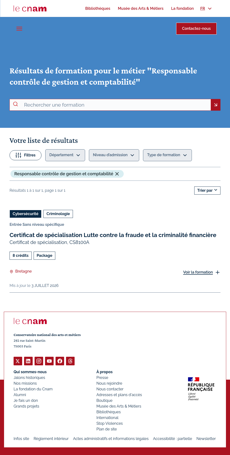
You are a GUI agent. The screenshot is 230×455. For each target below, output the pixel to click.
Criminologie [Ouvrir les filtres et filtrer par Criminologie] (58, 214)
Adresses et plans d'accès (119, 394)
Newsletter (206, 438)
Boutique (104, 400)
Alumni (20, 394)
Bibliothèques (109, 411)
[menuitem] (98, 8)
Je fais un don (26, 400)
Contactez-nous (196, 28)
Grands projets (26, 406)
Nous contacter (110, 389)
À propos (105, 371)
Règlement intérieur (51, 438)
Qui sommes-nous (30, 371)
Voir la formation (198, 272)
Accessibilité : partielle (172, 438)
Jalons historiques (29, 377)
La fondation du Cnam (33, 389)
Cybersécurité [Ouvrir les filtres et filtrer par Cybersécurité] (25, 214)
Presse (102, 377)
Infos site (21, 438)
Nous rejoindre (109, 383)
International (107, 417)
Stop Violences (110, 423)
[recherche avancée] (115, 105)
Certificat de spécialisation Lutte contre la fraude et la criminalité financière (113, 235)
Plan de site (107, 429)
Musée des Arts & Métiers (119, 406)
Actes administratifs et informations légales (110, 438)
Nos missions (25, 383)
